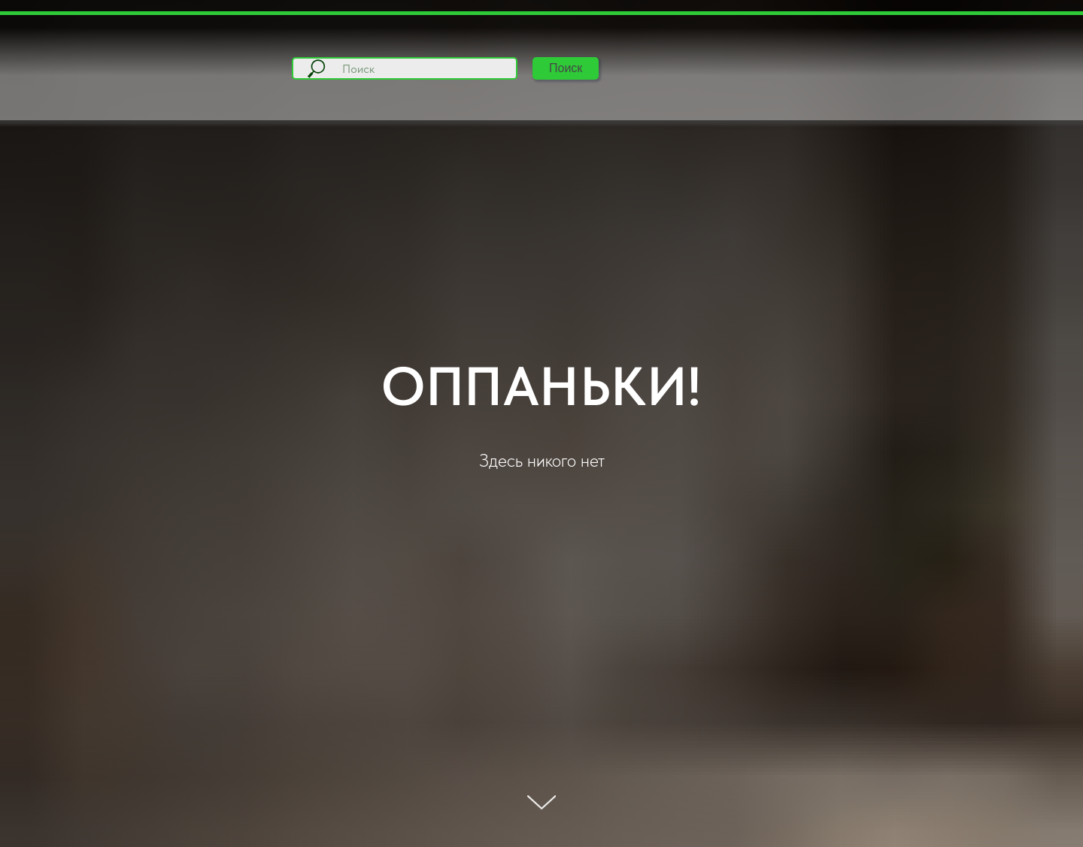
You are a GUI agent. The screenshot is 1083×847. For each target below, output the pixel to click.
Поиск (565, 68)
